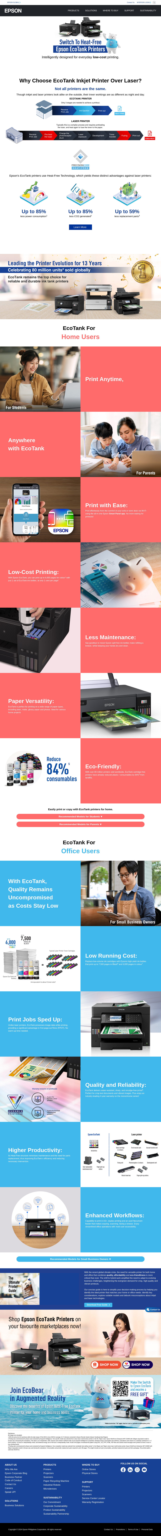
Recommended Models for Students (80, 816)
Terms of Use (133, 1529)
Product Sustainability (54, 1510)
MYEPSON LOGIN (143, 2)
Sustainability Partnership (56, 1514)
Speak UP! (10, 1492)
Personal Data (147, 1529)
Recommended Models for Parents (80, 824)
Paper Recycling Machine (56, 1481)
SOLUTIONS (91, 11)
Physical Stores (90, 1473)
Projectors (48, 1473)
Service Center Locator (93, 1498)
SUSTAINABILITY (148, 11)
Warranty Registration (93, 1502)
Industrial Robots (51, 1485)
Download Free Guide (97, 1305)
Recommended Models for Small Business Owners (80, 1259)
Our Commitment (52, 1502)
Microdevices (50, 1489)
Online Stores (89, 1469)
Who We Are (11, 1469)
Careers (9, 1488)
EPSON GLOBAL (13, 2)
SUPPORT (129, 11)
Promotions (120, 1529)
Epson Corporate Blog (16, 1473)
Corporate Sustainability (55, 1506)
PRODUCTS (73, 11)
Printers (47, 1469)
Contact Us (130, 2)
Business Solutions (14, 1505)
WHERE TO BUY (110, 11)
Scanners (48, 1477)
